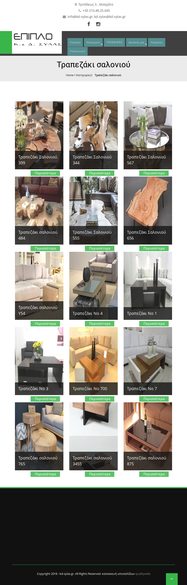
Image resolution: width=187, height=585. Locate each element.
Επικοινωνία (77, 51)
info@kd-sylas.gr (80, 17)
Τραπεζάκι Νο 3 (33, 388)
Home (70, 75)
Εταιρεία (75, 42)
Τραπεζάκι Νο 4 (88, 313)
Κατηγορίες (93, 42)
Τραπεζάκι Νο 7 (142, 388)
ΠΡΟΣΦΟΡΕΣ (114, 42)
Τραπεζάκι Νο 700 (90, 388)
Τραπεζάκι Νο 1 (142, 313)
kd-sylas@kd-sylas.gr (110, 17)
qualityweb (142, 574)
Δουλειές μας (136, 42)
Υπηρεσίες (157, 42)
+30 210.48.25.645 (96, 10)
